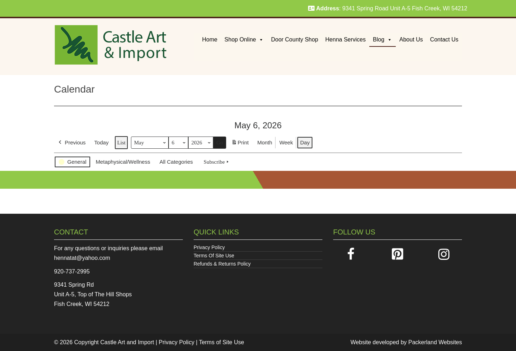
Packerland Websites (435, 342)
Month (264, 142)
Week (286, 142)
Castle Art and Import (127, 342)
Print (240, 144)
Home (210, 39)
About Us (411, 39)
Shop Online (244, 39)
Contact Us (444, 39)
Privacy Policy (209, 247)
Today (101, 142)
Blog (382, 39)
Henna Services (345, 39)
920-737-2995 (72, 271)
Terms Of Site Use (214, 255)
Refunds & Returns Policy (222, 264)
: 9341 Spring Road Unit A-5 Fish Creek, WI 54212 (387, 8)
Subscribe (217, 162)
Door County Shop (294, 39)
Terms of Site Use (221, 342)
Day (305, 142)
